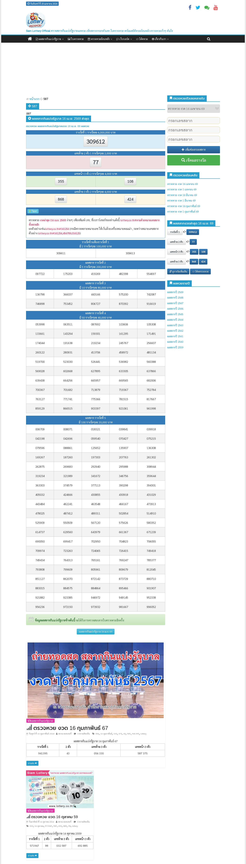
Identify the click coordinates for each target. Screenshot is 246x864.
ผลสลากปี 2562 (175, 330)
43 (124, 733)
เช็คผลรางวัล (193, 160)
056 (97, 733)
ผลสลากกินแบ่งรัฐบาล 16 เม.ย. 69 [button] (95, 631)
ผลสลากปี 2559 (175, 347)
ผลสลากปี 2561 (175, 336)
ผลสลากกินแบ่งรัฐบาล (48, 38)
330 (115, 733)
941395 (135, 733)
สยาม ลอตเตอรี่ (64, 733)
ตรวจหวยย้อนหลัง (99, 38)
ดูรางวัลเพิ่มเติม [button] (178, 271)
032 (31, 826)
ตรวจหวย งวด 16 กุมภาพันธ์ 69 (183, 206)
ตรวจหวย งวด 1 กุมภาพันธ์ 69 (183, 211)
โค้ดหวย (142, 38)
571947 (48, 826)
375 (120, 733)
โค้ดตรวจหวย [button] (200, 271)
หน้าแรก (32, 99)
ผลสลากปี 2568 (175, 297)
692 (60, 826)
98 (69, 826)
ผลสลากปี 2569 (175, 292)
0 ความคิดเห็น (82, 733)
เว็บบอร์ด (122, 38)
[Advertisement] (123, 70)
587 (129, 733)
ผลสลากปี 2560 (175, 341)
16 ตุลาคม (39, 826)
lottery (143, 733)
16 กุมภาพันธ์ (106, 733)
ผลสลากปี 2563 (175, 325)
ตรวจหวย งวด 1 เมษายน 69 (181, 189)
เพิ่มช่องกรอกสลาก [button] (194, 149)
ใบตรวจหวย (76, 38)
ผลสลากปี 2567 (175, 303)
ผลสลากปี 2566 (175, 308)
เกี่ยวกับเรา (159, 38)
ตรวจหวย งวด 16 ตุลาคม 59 (54, 817)
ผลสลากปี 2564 (175, 319)
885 (65, 826)
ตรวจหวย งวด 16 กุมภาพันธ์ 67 (70, 728)
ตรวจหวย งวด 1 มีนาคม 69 (181, 200)
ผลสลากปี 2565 (175, 314)
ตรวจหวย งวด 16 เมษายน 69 (182, 183)
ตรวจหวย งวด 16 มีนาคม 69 (182, 195)
